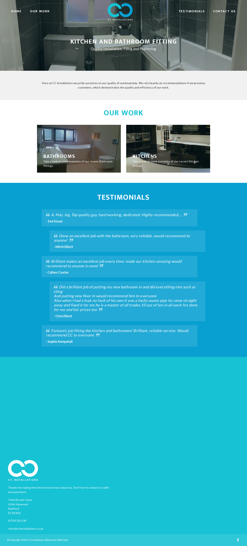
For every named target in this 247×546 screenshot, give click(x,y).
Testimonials (192, 11)
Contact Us (224, 11)
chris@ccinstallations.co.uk (25, 528)
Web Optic (62, 539)
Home (16, 11)
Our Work (40, 11)
